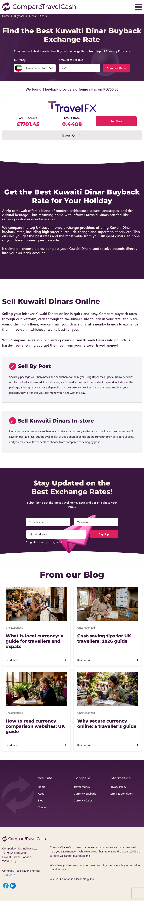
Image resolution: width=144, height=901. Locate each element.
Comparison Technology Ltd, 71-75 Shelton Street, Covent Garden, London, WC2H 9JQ (19, 854)
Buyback (19, 16)
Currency (19, 60)
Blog (40, 800)
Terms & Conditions (122, 793)
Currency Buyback (85, 793)
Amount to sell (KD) (71, 60)
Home (5, 16)
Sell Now (116, 121)
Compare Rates (116, 68)
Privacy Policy (118, 786)
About (41, 793)
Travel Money (82, 786)
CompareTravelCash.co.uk (65, 847)
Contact (42, 807)
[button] (72, 118)
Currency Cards (83, 800)
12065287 (8, 875)
